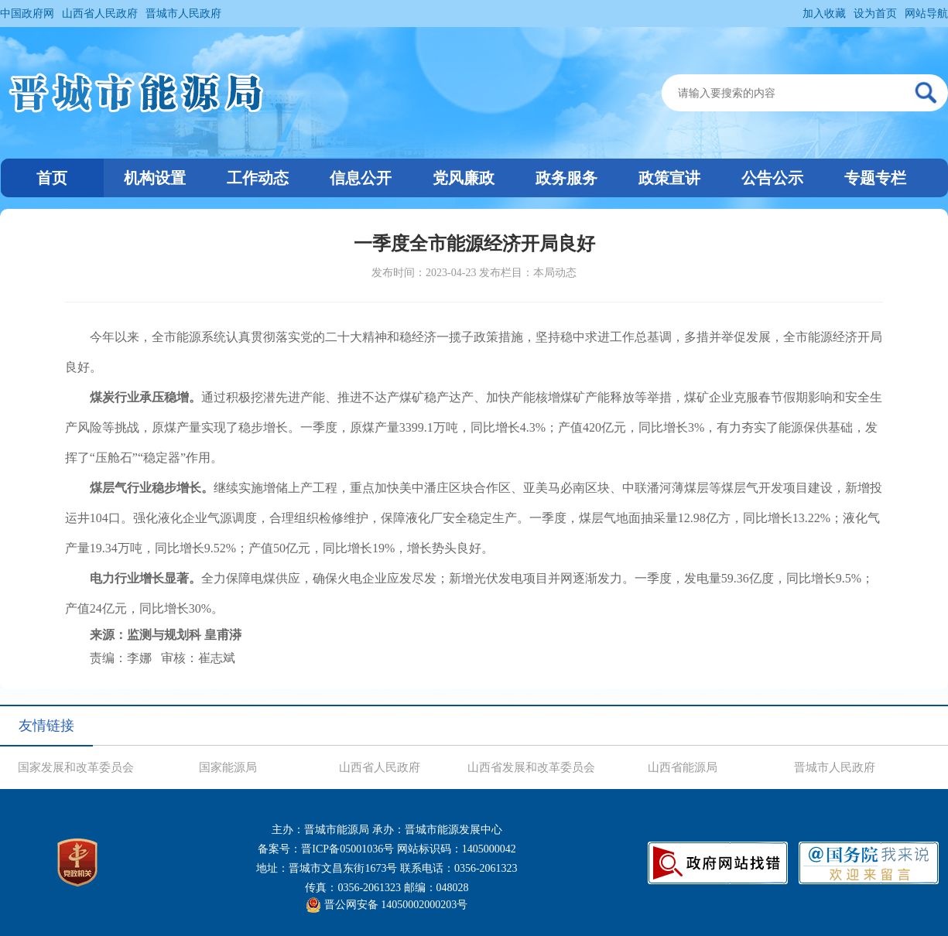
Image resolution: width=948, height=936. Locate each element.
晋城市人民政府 (183, 13)
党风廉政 (464, 177)
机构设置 (155, 177)
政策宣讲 (669, 177)
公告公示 (772, 177)
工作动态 (258, 177)
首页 (51, 177)
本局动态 (555, 272)
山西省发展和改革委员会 (531, 767)
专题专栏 (875, 177)
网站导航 (926, 13)
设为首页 (875, 13)
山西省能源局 (682, 767)
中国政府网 (27, 13)
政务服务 (566, 177)
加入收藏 (824, 13)
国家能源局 (228, 767)
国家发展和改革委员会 (76, 767)
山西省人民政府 (100, 13)
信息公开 (361, 177)
